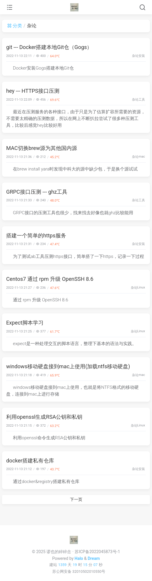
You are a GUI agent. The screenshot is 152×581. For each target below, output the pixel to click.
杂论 (135, 56)
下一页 (76, 499)
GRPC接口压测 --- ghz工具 (36, 192)
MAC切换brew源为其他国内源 (41, 148)
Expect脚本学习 (25, 323)
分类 (14, 25)
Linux (141, 287)
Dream (94, 558)
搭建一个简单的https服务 (36, 235)
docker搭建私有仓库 (30, 460)
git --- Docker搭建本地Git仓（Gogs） (49, 47)
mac (141, 156)
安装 (141, 56)
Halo (79, 558)
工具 (141, 100)
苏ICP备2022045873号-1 (97, 551)
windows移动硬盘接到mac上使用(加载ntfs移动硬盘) (68, 366)
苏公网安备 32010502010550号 (78, 571)
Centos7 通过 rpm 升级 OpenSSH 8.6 (49, 279)
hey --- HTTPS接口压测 (32, 91)
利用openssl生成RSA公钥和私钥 (44, 417)
